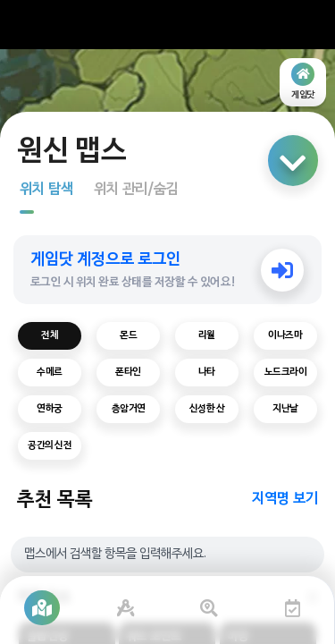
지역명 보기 (285, 499)
